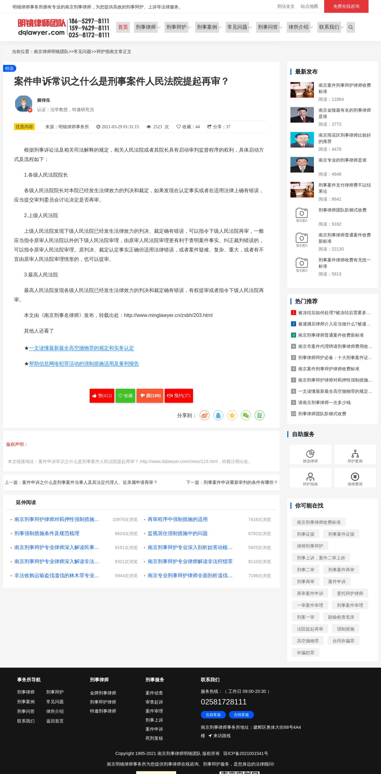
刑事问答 (268, 26)
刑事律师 (146, 26)
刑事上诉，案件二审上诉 (321, 557)
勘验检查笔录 (341, 617)
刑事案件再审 (341, 569)
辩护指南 (105, 51)
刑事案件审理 (350, 605)
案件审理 (154, 710)
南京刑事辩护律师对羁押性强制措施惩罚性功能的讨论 (58, 519)
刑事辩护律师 (103, 701)
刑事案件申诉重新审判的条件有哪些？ (241, 482)
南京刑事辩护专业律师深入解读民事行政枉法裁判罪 (58, 547)
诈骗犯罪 (305, 652)
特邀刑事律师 (103, 710)
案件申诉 (337, 581)
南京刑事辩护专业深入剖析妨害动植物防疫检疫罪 (191, 547)
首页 (123, 26)
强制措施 (345, 628)
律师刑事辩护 (310, 545)
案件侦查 (154, 692)
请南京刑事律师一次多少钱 (324, 402)
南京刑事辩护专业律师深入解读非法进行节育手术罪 (58, 561)
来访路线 (222, 735)
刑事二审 (305, 569)
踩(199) (150, 395)
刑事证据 (305, 534)
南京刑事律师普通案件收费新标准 (331, 335)
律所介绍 (299, 26)
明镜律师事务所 (64, 27)
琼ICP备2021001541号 (245, 753)
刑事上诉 (154, 720)
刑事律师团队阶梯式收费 (343, 209)
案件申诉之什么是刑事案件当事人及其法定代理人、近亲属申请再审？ (90, 482)
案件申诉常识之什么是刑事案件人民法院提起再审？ (88, 461)
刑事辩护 (176, 26)
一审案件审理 (310, 605)
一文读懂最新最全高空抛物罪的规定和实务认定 (81, 348)
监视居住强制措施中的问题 (178, 533)
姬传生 (43, 100)
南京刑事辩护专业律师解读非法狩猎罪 (190, 561)
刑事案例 (207, 26)
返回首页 (55, 720)
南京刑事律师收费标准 (319, 522)
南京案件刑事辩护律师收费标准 (328, 368)
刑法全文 (286, 6)
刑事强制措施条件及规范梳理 (46, 533)
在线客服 (213, 715)
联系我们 (329, 26)
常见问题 (237, 26)
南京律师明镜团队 (51, 51)
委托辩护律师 (350, 593)
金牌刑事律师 (103, 692)
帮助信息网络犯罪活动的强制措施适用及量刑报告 (84, 364)
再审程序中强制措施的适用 (178, 519)
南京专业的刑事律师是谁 (343, 160)
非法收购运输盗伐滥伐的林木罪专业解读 (58, 575)
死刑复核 (154, 738)
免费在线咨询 (346, 6)
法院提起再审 (310, 628)
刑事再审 (305, 581)
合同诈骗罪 (343, 640)
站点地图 (309, 6)
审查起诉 (154, 701)
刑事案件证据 (341, 534)
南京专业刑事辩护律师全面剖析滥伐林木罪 (191, 575)
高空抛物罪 (308, 640)
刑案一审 (305, 617)
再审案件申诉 (310, 593)
